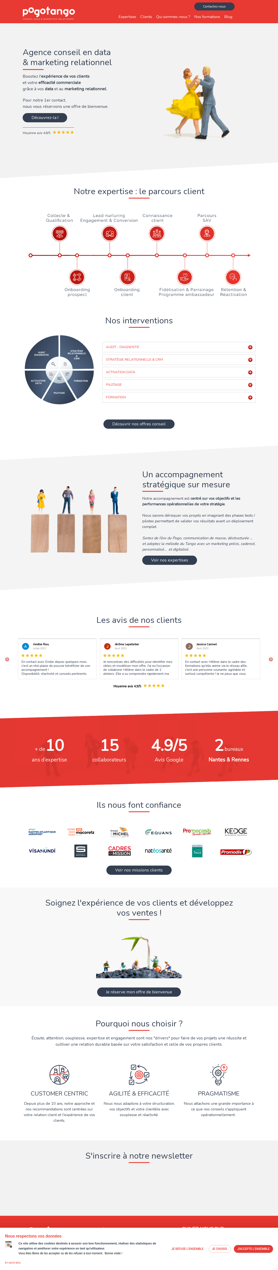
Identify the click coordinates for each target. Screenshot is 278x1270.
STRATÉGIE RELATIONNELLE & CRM (134, 359)
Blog (228, 16)
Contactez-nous (214, 6)
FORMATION (116, 397)
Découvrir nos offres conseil (139, 424)
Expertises (127, 16)
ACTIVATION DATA (120, 372)
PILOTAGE (114, 384)
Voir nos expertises (169, 560)
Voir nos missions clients (139, 870)
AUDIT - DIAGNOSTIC (123, 347)
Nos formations (207, 16)
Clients (146, 16)
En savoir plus (13, 1262)
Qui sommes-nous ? (173, 16)
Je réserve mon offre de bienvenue (139, 992)
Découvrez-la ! (44, 117)
